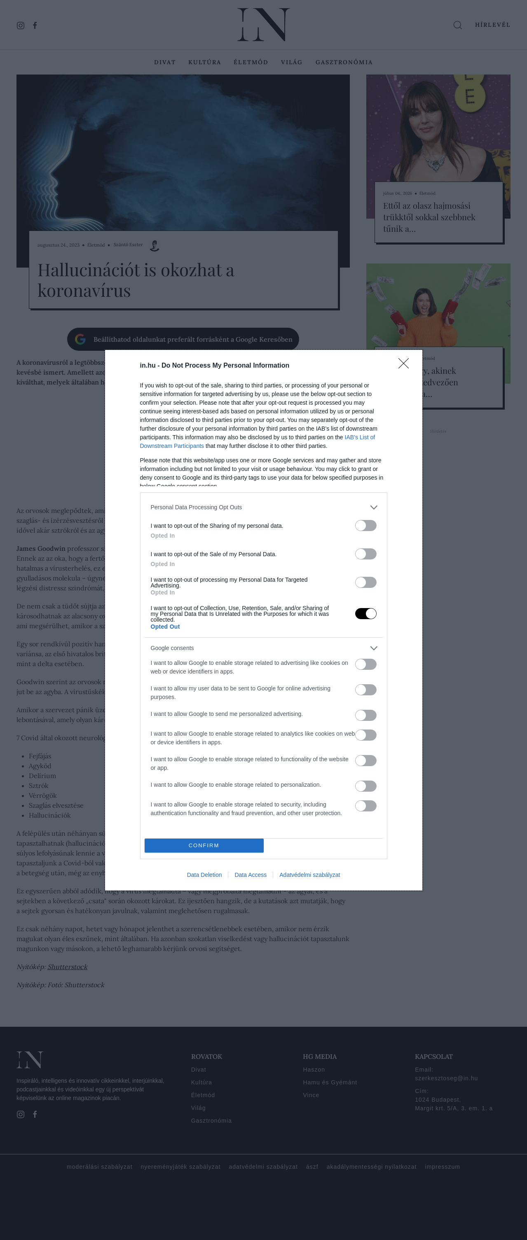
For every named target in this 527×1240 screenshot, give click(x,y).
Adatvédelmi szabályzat (309, 875)
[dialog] (263, 620)
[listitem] (264, 507)
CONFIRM (204, 845)
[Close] (406, 366)
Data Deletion (204, 875)
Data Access (250, 875)
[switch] (366, 525)
